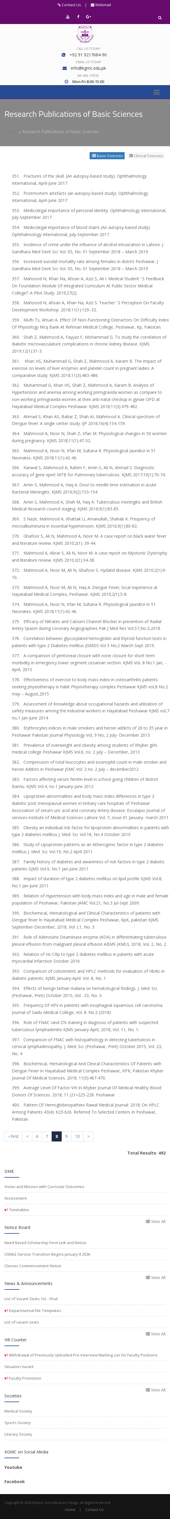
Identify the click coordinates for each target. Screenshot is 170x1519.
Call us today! (88, 49)
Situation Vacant (19, 1366)
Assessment (15, 1198)
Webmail (101, 4)
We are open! (88, 76)
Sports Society (17, 1422)
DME (9, 1171)
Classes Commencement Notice (32, 1265)
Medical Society (18, 1411)
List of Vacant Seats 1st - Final (31, 1298)
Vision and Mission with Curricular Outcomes (44, 1186)
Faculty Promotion (24, 1378)
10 (77, 1136)
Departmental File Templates (34, 1310)
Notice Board (17, 1227)
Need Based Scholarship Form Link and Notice (45, 1242)
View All (156, 1221)
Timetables (18, 1209)
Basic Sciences (107, 155)
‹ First (13, 1136)
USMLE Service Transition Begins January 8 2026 (47, 1254)
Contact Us (69, 4)
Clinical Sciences (146, 155)
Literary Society (18, 1434)
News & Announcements (28, 1283)
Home (10, 131)
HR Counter (15, 1340)
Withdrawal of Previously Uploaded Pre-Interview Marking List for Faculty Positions (83, 1355)
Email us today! (88, 62)
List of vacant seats (21, 1322)
